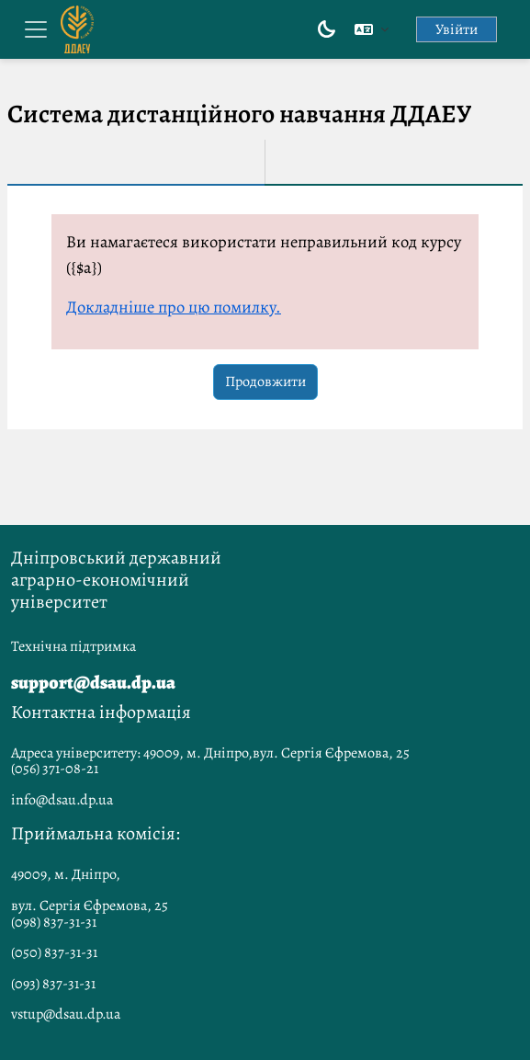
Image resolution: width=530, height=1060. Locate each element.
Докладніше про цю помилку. (173, 306)
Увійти (456, 29)
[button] (371, 29)
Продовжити (265, 381)
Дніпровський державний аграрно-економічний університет (116, 579)
